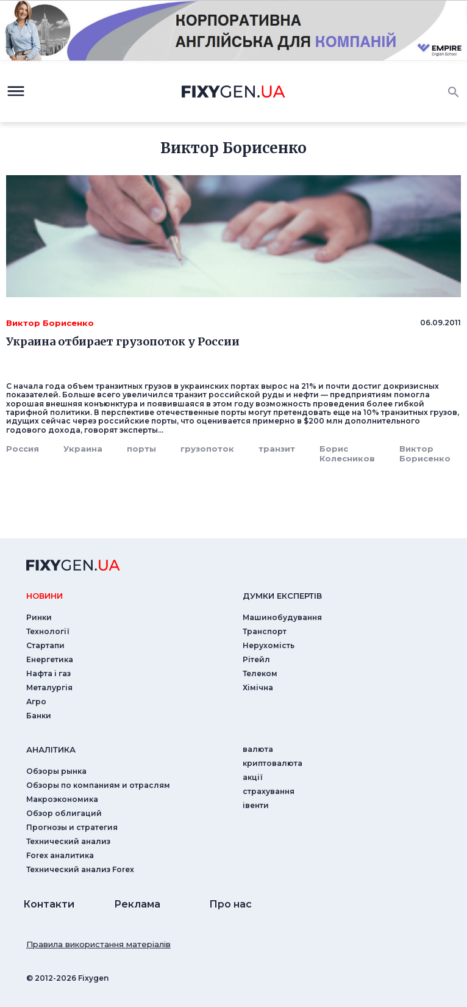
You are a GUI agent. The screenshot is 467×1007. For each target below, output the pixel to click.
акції (253, 777)
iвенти (256, 805)
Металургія (49, 687)
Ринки (39, 617)
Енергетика (49, 659)
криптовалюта (272, 763)
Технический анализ (68, 841)
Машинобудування (282, 617)
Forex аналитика (60, 855)
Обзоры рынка (56, 771)
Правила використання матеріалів (98, 944)
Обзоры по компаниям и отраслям (98, 785)
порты (141, 448)
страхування (268, 791)
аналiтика (51, 749)
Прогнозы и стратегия (72, 827)
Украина (82, 448)
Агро (36, 701)
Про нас (230, 904)
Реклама (137, 904)
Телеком (260, 673)
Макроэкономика (62, 799)
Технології (48, 631)
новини (44, 596)
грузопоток (207, 448)
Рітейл (256, 659)
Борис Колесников (347, 453)
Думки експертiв (282, 596)
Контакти (48, 904)
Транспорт (265, 631)
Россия (22, 448)
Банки (38, 715)
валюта (258, 749)
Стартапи (45, 645)
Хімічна (258, 687)
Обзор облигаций (64, 813)
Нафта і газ (48, 673)
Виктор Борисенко (425, 453)
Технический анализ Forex (80, 869)
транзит (276, 448)
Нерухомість (268, 645)
